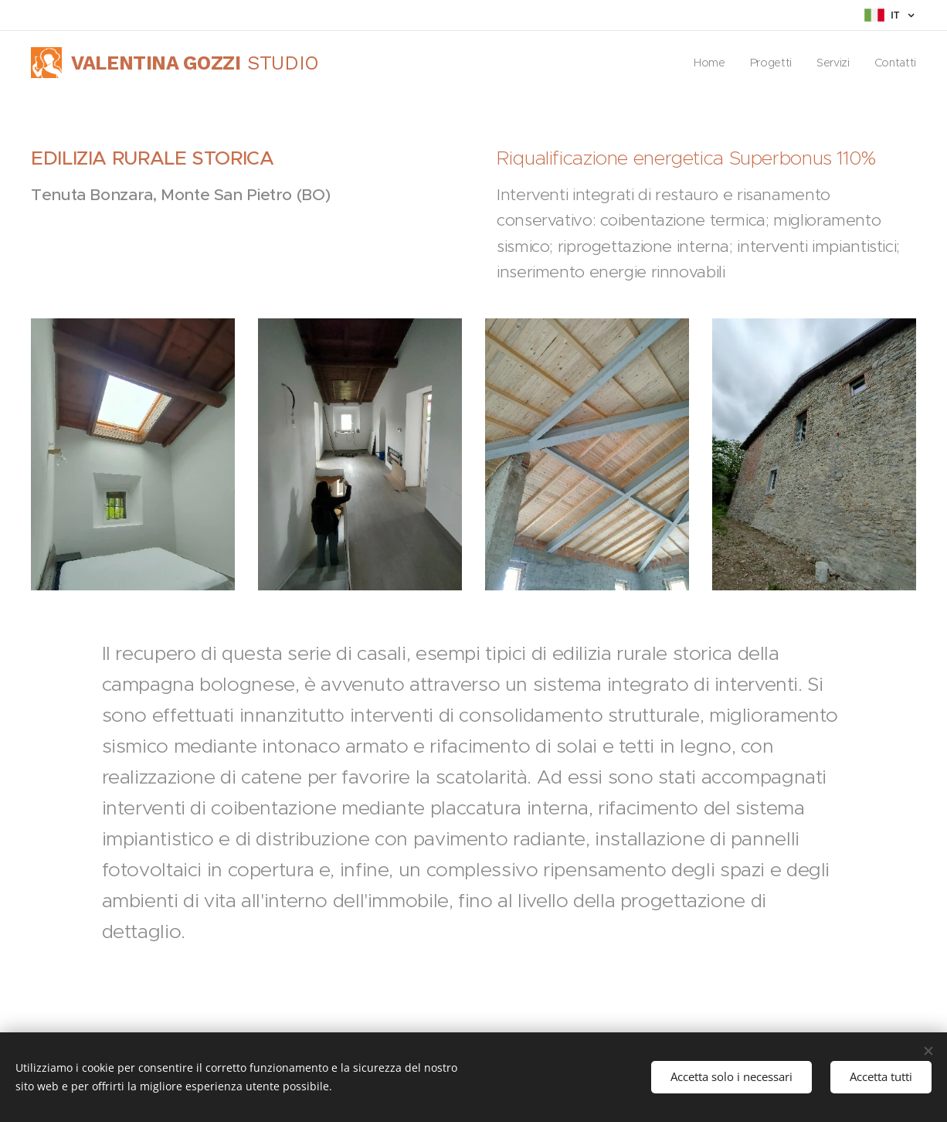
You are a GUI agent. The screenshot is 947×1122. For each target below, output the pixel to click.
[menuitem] (708, 62)
